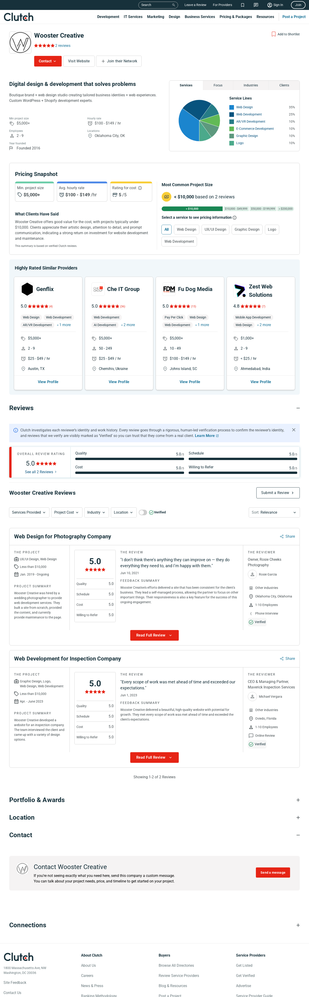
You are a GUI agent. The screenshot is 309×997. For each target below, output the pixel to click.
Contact (45, 61)
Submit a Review (275, 481)
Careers (87, 964)
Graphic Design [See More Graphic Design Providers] (247, 136)
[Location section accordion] (154, 806)
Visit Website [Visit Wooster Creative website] (79, 61)
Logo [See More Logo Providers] (240, 143)
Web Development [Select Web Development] (179, 241)
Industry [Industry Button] (93, 500)
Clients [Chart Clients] (284, 85)
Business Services (200, 17)
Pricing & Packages (236, 17)
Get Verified (245, 964)
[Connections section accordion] (154, 913)
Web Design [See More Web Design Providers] (244, 107)
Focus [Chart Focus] (218, 85)
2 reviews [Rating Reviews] (62, 45)
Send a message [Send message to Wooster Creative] (273, 861)
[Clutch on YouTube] (37, 991)
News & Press (92, 974)
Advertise (243, 974)
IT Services (133, 17)
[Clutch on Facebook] (6, 991)
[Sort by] (274, 501)
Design (174, 17)
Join (298, 5)
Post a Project (294, 17)
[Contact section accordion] (154, 823)
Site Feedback (14, 971)
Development (108, 17)
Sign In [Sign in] (278, 5)
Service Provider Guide (254, 984)
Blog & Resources (173, 974)
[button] (29, 501)
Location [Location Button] (121, 500)
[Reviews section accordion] (154, 396)
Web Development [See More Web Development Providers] (249, 114)
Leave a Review (195, 5)
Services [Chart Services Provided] (186, 85)
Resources (265, 17)
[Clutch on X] (17, 991)
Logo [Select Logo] (272, 229)
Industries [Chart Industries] (251, 85)
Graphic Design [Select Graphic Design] (247, 229)
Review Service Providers (179, 964)
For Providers (222, 5)
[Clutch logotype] (18, 945)
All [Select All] (166, 229)
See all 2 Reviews (39, 460)
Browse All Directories (176, 954)
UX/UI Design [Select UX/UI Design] (215, 229)
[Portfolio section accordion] (154, 788)
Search (146, 5)
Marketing (155, 17)
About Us (88, 954)
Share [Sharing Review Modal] (290, 524)
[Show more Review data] (154, 623)
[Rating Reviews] (44, 45)
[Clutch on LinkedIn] (47, 991)
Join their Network (122, 61)
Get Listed (244, 954)
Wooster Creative (59, 35)
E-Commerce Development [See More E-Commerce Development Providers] (255, 128)
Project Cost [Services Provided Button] (64, 500)
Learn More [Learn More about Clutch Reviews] (205, 424)
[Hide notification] (293, 418)
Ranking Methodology (99, 984)
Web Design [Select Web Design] (186, 229)
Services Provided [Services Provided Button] (26, 500)
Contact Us (12, 981)
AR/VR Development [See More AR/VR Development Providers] (250, 121)
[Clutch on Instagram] (27, 991)
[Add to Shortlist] (285, 34)
